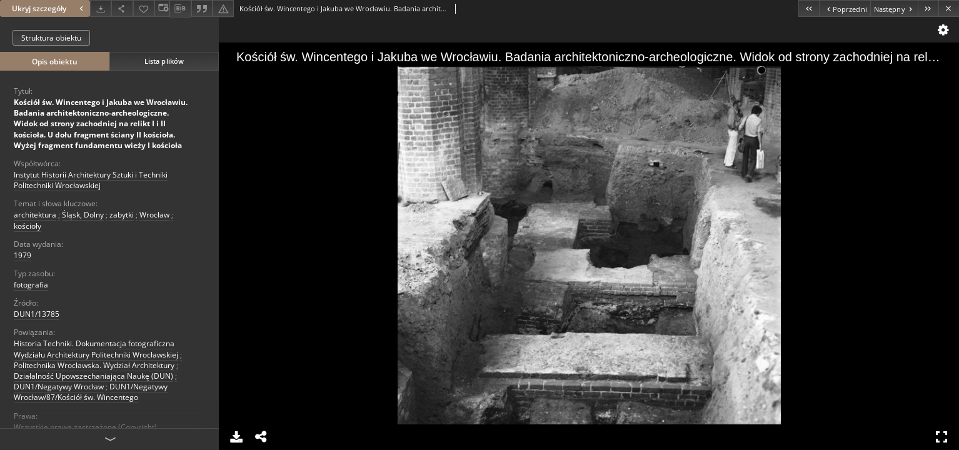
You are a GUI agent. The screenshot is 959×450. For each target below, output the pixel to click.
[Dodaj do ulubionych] (143, 8)
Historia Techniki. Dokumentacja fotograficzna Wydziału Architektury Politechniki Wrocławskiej (96, 348)
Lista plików (164, 61)
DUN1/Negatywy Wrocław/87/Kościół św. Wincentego (91, 391)
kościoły (27, 226)
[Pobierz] (100, 8)
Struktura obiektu (51, 37)
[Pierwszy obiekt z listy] (808, 8)
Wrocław (154, 214)
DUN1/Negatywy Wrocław (59, 386)
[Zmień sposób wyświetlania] (161, 8)
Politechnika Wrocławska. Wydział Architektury (94, 365)
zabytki (121, 214)
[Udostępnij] (122, 8)
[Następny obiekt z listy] (894, 8)
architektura (35, 214)
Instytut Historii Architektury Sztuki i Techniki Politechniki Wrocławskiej (91, 180)
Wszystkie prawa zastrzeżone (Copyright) (85, 427)
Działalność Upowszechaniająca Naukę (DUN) (93, 376)
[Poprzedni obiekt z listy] (844, 8)
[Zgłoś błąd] (223, 8)
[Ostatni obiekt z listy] (928, 8)
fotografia (31, 284)
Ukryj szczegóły (49, 8)
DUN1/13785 (36, 314)
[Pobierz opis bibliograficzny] (180, 9)
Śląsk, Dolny (83, 214)
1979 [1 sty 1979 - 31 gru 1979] (22, 255)
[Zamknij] (948, 8)
